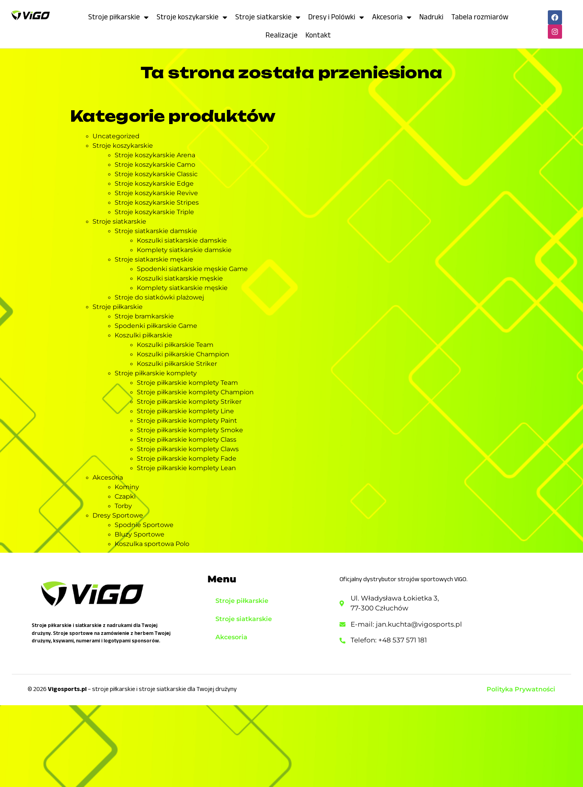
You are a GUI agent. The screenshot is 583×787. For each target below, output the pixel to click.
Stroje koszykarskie (192, 17)
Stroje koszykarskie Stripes (157, 202)
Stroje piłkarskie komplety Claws (188, 449)
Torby (123, 506)
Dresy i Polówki (336, 17)
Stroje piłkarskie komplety (156, 373)
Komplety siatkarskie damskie (184, 250)
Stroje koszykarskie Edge (154, 183)
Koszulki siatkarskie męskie (180, 278)
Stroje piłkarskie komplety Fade (186, 458)
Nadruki (431, 17)
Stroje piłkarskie (118, 17)
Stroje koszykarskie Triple (154, 212)
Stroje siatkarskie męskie (154, 259)
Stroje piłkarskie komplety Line (185, 411)
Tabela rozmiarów (479, 17)
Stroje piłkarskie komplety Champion (195, 392)
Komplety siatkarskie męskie (182, 288)
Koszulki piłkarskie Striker (177, 363)
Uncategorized (116, 136)
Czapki (125, 496)
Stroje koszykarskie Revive (156, 193)
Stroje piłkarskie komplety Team (187, 382)
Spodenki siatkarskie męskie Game (192, 269)
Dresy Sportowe (117, 515)
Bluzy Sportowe (139, 534)
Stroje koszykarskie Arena (155, 155)
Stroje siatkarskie (267, 17)
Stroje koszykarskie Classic (156, 174)
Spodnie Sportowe (144, 525)
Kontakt (318, 35)
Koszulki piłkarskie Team (175, 344)
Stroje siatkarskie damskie (156, 231)
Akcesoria (391, 17)
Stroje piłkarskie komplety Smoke (190, 430)
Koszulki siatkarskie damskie (182, 240)
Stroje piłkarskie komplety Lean (186, 468)
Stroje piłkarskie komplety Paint (187, 420)
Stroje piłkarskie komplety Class (186, 439)
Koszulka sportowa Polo (152, 544)
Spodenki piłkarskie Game (156, 325)
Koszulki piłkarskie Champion (183, 354)
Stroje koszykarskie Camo (155, 164)
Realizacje (282, 35)
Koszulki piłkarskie (143, 335)
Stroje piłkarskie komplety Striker (189, 401)
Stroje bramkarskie (144, 316)
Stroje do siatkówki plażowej (159, 297)
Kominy (127, 487)
